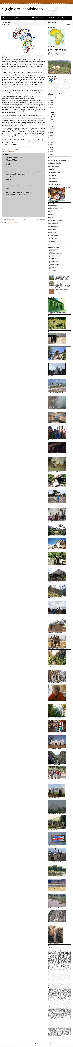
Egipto (49, 956)
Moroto (66, 1014)
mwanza (67, 969)
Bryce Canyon (65, 993)
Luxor (52, 1012)
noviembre (53, 110)
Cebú (62, 995)
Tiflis (60, 983)
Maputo (49, 1013)
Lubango (49, 1012)
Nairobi (49, 978)
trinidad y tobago (58, 957)
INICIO (4, 17)
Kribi (64, 966)
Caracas (55, 995)
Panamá (65, 947)
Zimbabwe (62, 953)
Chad (70, 995)
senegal (49, 961)
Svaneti (69, 1025)
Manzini (69, 1012)
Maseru (62, 1013)
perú (61, 947)
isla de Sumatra (51, 986)
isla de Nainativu (64, 985)
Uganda (58, 953)
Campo (53, 995)
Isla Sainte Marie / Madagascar (61, 281)
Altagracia (58, 970)
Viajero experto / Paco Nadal (55, 163)
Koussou (60, 1008)
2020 (51, 132)
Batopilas (60, 971)
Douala (60, 965)
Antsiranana (69, 988)
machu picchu (62, 969)
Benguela (53, 992)
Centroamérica (60, 951)
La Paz (68, 1008)
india (57, 950)
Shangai (49, 1025)
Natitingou (65, 967)
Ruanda (54, 954)
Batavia (52, 991)
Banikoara (57, 971)
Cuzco (57, 997)
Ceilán (64, 995)
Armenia (49, 958)
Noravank (60, 1015)
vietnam (66, 957)
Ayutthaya (69, 989)
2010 (51, 149)
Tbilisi (49, 983)
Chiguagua (55, 996)
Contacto (64, 17)
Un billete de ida (52, 171)
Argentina (69, 954)
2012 (51, 146)
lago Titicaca (56, 1034)
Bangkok (54, 964)
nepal (70, 960)
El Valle (66, 998)
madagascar (56, 947)
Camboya (54, 951)
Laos (70, 952)
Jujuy (58, 1006)
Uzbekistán (50, 955)
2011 (51, 147)
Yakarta (69, 1026)
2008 (51, 152)
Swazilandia (50, 1026)
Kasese (69, 974)
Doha (54, 998)
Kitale (56, 975)
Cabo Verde (57, 961)
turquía (69, 963)
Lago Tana (50, 959)
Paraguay (60, 1018)
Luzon (55, 977)
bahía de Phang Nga (61, 1028)
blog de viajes (11, 151)
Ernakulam (62, 999)
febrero (52, 128)
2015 (51, 140)
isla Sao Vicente (54, 1031)
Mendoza (49, 1014)
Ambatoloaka (50, 988)
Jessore (62, 974)
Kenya (60, 950)
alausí (70, 1027)
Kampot (69, 1006)
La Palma (59, 975)
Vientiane (50, 984)
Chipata (52, 965)
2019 (51, 134)
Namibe (61, 967)
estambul (49, 1030)
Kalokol (60, 1006)
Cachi (61, 994)
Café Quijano (64, 994)
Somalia (61, 1025)
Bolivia (69, 953)
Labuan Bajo (54, 1009)
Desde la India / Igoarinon (54, 168)
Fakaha (63, 965)
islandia (55, 1033)
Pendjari (69, 1018)
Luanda (69, 976)
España (55, 958)
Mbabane (69, 1013)
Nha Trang (56, 1015)
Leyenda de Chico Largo (60, 275)
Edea (56, 998)
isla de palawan (65, 1032)
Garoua (69, 965)
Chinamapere (59, 996)
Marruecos (58, 1013)
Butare (58, 994)
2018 (51, 135)
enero (52, 130)
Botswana (57, 993)
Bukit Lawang (55, 972)
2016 (51, 139)
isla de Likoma (68, 1031)
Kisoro (53, 975)
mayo (52, 123)
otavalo (68, 1034)
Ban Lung (63, 990)
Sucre (66, 1025)
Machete (60, 1012)
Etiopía (69, 947)
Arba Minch (69, 970)
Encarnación (53, 999)
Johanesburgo (54, 1006)
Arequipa (54, 989)
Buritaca (55, 994)
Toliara (67, 983)
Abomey (52, 987)
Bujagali (69, 993)
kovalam (58, 1033)
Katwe (56, 1007)
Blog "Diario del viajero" (54, 180)
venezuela (62, 957)
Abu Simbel (52, 970)
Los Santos (58, 1011)
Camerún (62, 952)
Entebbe (56, 999)
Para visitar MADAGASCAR (54, 184)
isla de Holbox (64, 1031)
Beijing (64, 991)
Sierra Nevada (68, 959)
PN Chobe (65, 1016)
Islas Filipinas (60, 949)
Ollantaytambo (50, 1016)
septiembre (53, 114)
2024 (51, 102)
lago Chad (50, 969)
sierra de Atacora (58, 1035)
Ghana (49, 950)
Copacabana (58, 973)
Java (55, 956)
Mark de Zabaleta (52, 178)
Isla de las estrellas (56, 974)
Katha (62, 966)
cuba (52, 963)
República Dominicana (67, 956)
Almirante (65, 987)
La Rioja (62, 975)
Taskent (53, 1026)
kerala (59, 986)
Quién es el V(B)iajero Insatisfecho (18, 17)
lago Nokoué (55, 963)
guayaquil (50, 985)
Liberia (61, 1010)
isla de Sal (69, 985)
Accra (49, 964)
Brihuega (61, 993)
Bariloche (69, 990)
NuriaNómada (52, 165)
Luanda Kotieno (63, 1011)
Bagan (49, 971)
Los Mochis (55, 1011)
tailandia (66, 952)
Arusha (63, 989)
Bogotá (51, 972)
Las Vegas (63, 976)
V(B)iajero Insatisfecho (22, 9)
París (63, 1018)
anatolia (49, 1028)
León (57, 956)
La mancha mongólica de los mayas (62, 289)
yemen (49, 987)
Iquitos (68, 973)
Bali (51, 964)
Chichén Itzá (65, 961)
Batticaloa (57, 991)
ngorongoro (66, 963)
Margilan (52, 1013)
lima (64, 1034)
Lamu (55, 962)
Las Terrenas (53, 1010)
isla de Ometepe (56, 1032)
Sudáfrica (64, 954)
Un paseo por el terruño (54, 59)
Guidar (65, 973)
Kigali (70, 1007)
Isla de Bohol (56, 966)
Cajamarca (69, 994)
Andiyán (60, 988)
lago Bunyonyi (66, 1033)
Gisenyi (62, 973)
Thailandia (54, 953)
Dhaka (70, 997)
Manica (58, 977)
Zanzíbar (66, 1027)
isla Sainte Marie (57, 985)
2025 (51, 100)
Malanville (58, 962)
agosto (52, 116)
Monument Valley (62, 1014)
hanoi (52, 1030)
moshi (66, 1034)
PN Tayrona (67, 1017)
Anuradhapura (50, 989)
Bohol (64, 964)
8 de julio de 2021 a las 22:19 (16, 157)
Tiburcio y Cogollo (54, 983)
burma (64, 1029)
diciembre (53, 109)
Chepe (49, 996)
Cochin (52, 973)
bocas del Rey (60, 1029)
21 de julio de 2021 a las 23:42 (26, 184)
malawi (61, 955)
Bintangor (59, 992)
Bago (52, 990)
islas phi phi (68, 968)
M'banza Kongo (56, 1012)
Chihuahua (65, 972)
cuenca (60, 968)
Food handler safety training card (13, 192)
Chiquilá (63, 996)
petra (65, 986)
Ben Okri (49, 992)
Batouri (55, 991)
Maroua (55, 1013)
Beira (62, 964)
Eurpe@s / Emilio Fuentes (54, 172)
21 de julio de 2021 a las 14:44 (15, 170)
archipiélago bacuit (54, 1028)
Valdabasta (59, 1026)
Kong (58, 1008)
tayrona (53, 961)
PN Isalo (68, 1016)
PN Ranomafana (57, 1017)
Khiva (62, 1007)
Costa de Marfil (67, 951)
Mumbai (49, 1015)
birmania (66, 950)
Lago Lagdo (63, 1009)
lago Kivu (62, 986)
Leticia (59, 1010)
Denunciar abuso (52, 157)
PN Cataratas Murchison (59, 1016)
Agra (55, 970)
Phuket (49, 968)
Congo (54, 973)
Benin (55, 949)
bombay (58, 984)
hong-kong (60, 1030)
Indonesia (50, 952)
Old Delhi (69, 1015)
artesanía (54, 984)
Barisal (49, 991)
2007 (51, 154)
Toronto (56, 1026)
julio (52, 117)
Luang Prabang (68, 1011)
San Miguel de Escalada (60, 959)
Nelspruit (52, 978)
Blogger (54, 1043)
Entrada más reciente (8, 219)
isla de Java (66, 960)
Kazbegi (58, 1007)
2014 (51, 142)
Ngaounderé (56, 978)
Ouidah (69, 967)
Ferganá (68, 999)
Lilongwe (63, 1010)
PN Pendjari (53, 1017)
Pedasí (66, 1018)
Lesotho (66, 966)
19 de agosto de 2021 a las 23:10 (27, 192)
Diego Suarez (50, 998)
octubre (52, 112)
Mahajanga (60, 956)
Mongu (65, 977)
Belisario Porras (68, 991)
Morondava (69, 977)
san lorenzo (68, 986)
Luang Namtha (51, 977)
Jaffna (60, 966)
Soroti (64, 1025)
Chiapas (52, 996)
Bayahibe (61, 991)
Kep (60, 1007)
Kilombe (49, 1008)
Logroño (49, 1011)
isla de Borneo (59, 1031)
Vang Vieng (63, 1026)
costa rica (59, 960)
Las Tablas (59, 976)
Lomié (52, 1011)
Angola (58, 952)
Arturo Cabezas (58, 989)
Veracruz (66, 1026)
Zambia (64, 949)
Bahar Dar (53, 971)
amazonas (59, 954)
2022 (51, 105)
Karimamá (50, 1007)
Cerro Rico (67, 995)
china (59, 955)
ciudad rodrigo (68, 1029)
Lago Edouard (58, 1009)
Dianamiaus (51, 169)
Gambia (49, 954)
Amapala (69, 987)
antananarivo (55, 955)
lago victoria (58, 969)
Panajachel (56, 1018)
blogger (53, 957)
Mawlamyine (65, 1013)
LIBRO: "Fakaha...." (54, 17)
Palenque (52, 1018)
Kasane (53, 1007)
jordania (56, 986)
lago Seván (52, 1034)
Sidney (53, 1025)
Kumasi (65, 1008)
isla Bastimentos (64, 1030)
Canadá (60, 961)
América (69, 957)
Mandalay (50, 967)
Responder (8, 166)
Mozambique (50, 949)
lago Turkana (60, 963)
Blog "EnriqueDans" (53, 181)
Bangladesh (58, 964)
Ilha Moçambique (60, 958)
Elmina (49, 999)
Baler (60, 990)
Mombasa (53, 1014)
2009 (51, 151)
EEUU (53, 958)
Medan (53, 967)
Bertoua (56, 992)
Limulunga (67, 1010)
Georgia (52, 956)
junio (52, 119)
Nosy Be (64, 978)
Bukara (52, 994)
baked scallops (68, 1028)
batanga (53, 1029)
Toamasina (63, 983)
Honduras (52, 966)
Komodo (55, 1008)
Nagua (53, 1015)
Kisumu (52, 1008)
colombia (69, 949)
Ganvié (66, 965)
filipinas (62, 960)
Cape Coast (60, 972)
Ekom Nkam (59, 998)
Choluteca (66, 996)
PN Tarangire (63, 1017)
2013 (51, 144)
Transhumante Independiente (55, 174)
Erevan (59, 999)
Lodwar (66, 976)
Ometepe (67, 978)
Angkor (65, 970)
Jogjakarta (50, 1006)
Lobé (70, 1010)
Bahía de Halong (56, 990)
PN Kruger (65, 962)
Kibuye (67, 1007)
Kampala (66, 1006)
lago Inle (53, 969)
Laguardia (67, 1009)
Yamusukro (55, 1027)
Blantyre (65, 992)
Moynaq (69, 1014)
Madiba (64, 1012)
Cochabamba (53, 997)
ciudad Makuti (68, 984)
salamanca (53, 1035)
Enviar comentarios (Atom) (13, 222)
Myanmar (54, 952)
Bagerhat (49, 990)
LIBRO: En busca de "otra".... (38, 17)
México (63, 950)
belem (56, 1029)
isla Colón (49, 1031)
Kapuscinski (65, 958)
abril (52, 124)
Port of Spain (53, 968)
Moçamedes (57, 967)
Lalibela (52, 962)
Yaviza (49, 963)
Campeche (50, 995)
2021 (51, 107)
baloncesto (50, 1029)
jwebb (43, 1043)
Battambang (64, 971)
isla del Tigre (52, 1033)
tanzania (50, 951)
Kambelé (63, 1006)
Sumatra (69, 962)
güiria (53, 985)
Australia (65, 989)
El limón (69, 998)
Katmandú (50, 975)
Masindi (61, 977)
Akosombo (56, 987)
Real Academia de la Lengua (55, 162)
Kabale (66, 974)
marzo (52, 126)
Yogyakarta (59, 1027)
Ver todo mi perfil (51, 94)
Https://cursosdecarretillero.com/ (13, 184)
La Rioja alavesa (67, 975)
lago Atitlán (62, 1033)
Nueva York (64, 1015)
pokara (50, 1035)
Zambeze (50, 957)
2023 (51, 104)
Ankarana (64, 988)
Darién (69, 955)
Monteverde (57, 1014)
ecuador (66, 953)
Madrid (54, 959)
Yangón (57, 968)
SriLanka (50, 953)
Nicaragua (61, 978)
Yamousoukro (50, 1027)
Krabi (63, 1008)
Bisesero (62, 992)
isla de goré (61, 1032)
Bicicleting (51, 177)
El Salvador (63, 998)
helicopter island (56, 1030)
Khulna (65, 1007)
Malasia (66, 1012)
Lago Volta (50, 976)
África (7, 151)
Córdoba (59, 997)
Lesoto (69, 966)
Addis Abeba (65, 955)
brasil (70, 950)
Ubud (70, 983)
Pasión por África (53, 121)
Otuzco (54, 1016)
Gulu (49, 966)
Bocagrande (69, 992)
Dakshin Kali (66, 997)
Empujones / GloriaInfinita (54, 166)
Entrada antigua (41, 219)
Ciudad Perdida (56, 965)
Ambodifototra (56, 988)
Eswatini (65, 999)
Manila (62, 962)
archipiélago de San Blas (52, 960)
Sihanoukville (57, 1025)
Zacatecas (63, 1027)
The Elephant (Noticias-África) (55, 183)
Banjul (66, 990)
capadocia (62, 984)
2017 (51, 137)
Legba (56, 1010)
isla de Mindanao (51, 1032)
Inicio (25, 219)
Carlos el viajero (52, 175)
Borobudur (54, 993)
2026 (51, 99)
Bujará (49, 994)
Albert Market (61, 987)
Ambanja (62, 970)
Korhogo (69, 958)
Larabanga (54, 976)
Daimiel (62, 997)
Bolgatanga (50, 993)
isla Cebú (69, 1030)
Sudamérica (53, 950)
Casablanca (59, 995)
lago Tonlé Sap (61, 1034)
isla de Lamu (64, 968)
